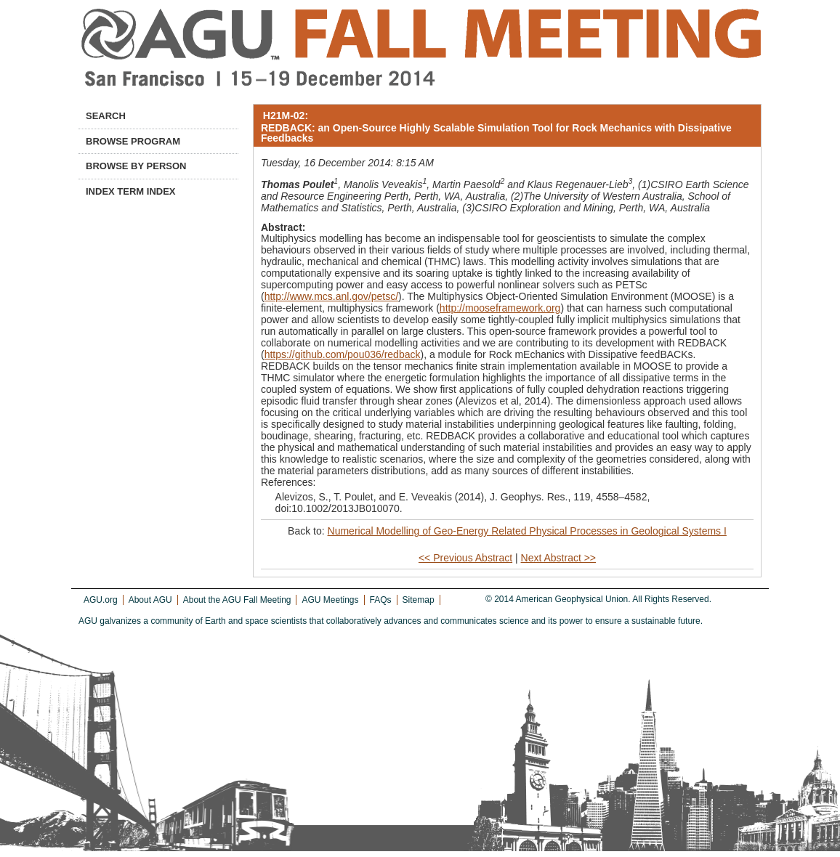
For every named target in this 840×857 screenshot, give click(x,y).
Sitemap (419, 600)
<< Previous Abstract (465, 558)
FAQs (381, 600)
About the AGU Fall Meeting (237, 600)
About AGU (150, 600)
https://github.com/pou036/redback (342, 354)
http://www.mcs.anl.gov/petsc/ (331, 296)
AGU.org (101, 600)
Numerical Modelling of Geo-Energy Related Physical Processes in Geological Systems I (527, 531)
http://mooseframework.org (500, 308)
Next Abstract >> (559, 558)
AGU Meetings (330, 600)
